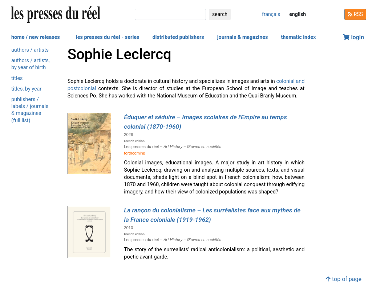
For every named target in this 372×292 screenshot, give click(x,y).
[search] (170, 14)
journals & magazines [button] (242, 37)
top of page (343, 279)
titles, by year (26, 89)
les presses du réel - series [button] (108, 37)
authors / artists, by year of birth (30, 64)
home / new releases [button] (35, 37)
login (353, 37)
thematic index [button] (298, 37)
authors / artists (30, 50)
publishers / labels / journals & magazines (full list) (29, 110)
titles (17, 78)
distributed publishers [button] (178, 37)
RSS (355, 14)
